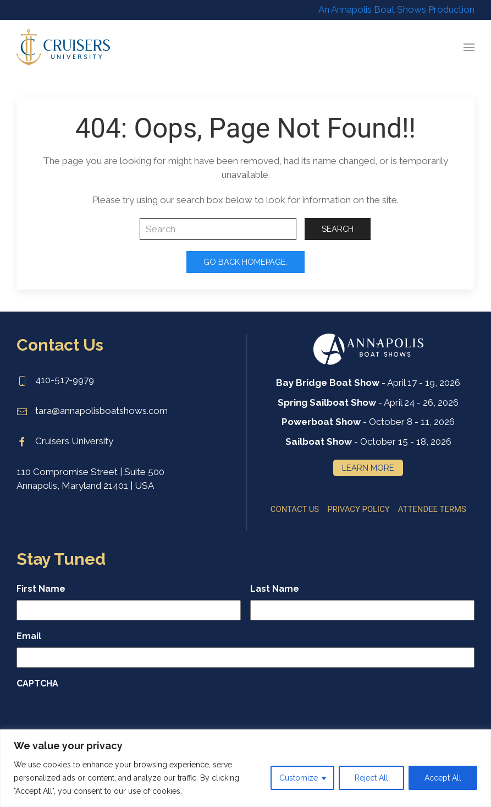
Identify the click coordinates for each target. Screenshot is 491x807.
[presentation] (100, 716)
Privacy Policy (358, 509)
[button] (469, 47)
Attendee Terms (432, 509)
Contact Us (295, 509)
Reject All (371, 777)
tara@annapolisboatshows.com (92, 410)
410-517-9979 (55, 379)
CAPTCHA (37, 683)
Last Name (274, 589)
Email (28, 636)
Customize (298, 777)
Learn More (368, 467)
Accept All (442, 777)
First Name (40, 589)
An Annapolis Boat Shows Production (396, 9)
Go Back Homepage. (245, 261)
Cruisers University (64, 440)
